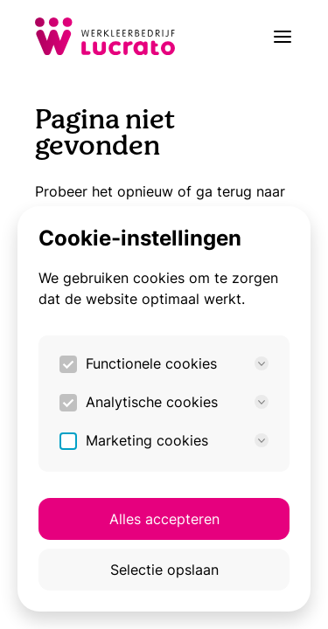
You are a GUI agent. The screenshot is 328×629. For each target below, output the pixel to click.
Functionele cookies (177, 363)
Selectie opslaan (164, 569)
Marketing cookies (177, 440)
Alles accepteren (164, 519)
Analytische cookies (177, 402)
